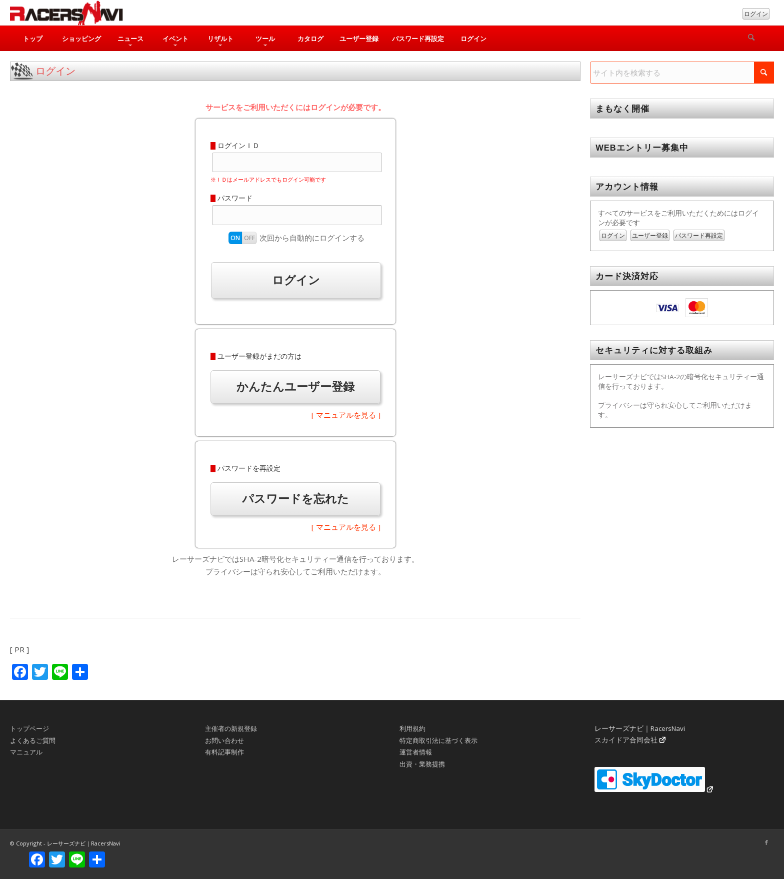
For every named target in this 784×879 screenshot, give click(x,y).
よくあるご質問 (33, 740)
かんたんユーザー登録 (295, 386)
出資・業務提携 (422, 763)
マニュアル (26, 751)
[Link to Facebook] (766, 842)
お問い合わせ (224, 740)
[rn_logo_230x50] (66, 13)
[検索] (751, 38)
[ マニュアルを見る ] (346, 415)
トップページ (29, 728)
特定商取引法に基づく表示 (439, 740)
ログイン (756, 14)
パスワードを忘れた (295, 498)
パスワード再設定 (699, 235)
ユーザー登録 (650, 235)
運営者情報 (416, 751)
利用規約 (413, 728)
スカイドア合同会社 (626, 739)
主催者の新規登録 (231, 728)
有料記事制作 (224, 751)
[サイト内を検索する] (682, 73)
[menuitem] (32, 38)
